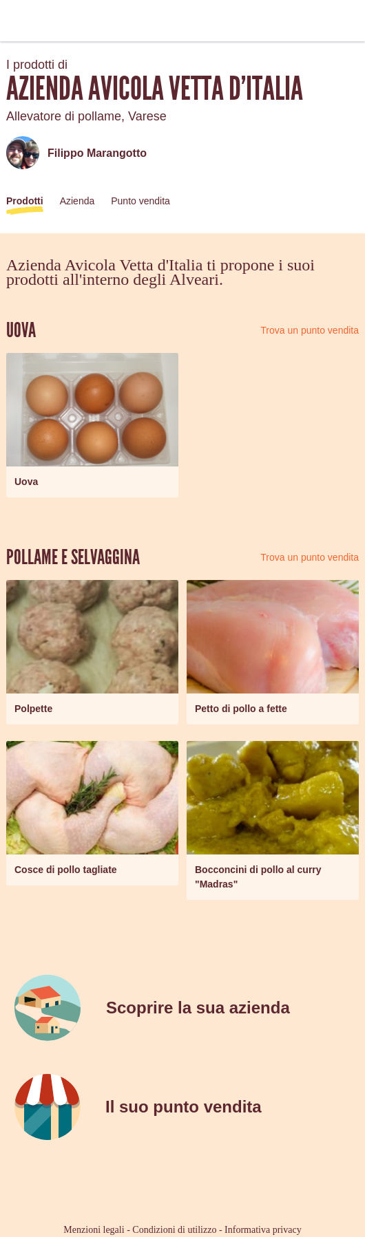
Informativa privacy (263, 1230)
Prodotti (24, 200)
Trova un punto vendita (309, 330)
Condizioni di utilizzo (174, 1230)
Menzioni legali (93, 1230)
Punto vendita (140, 200)
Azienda (77, 200)
